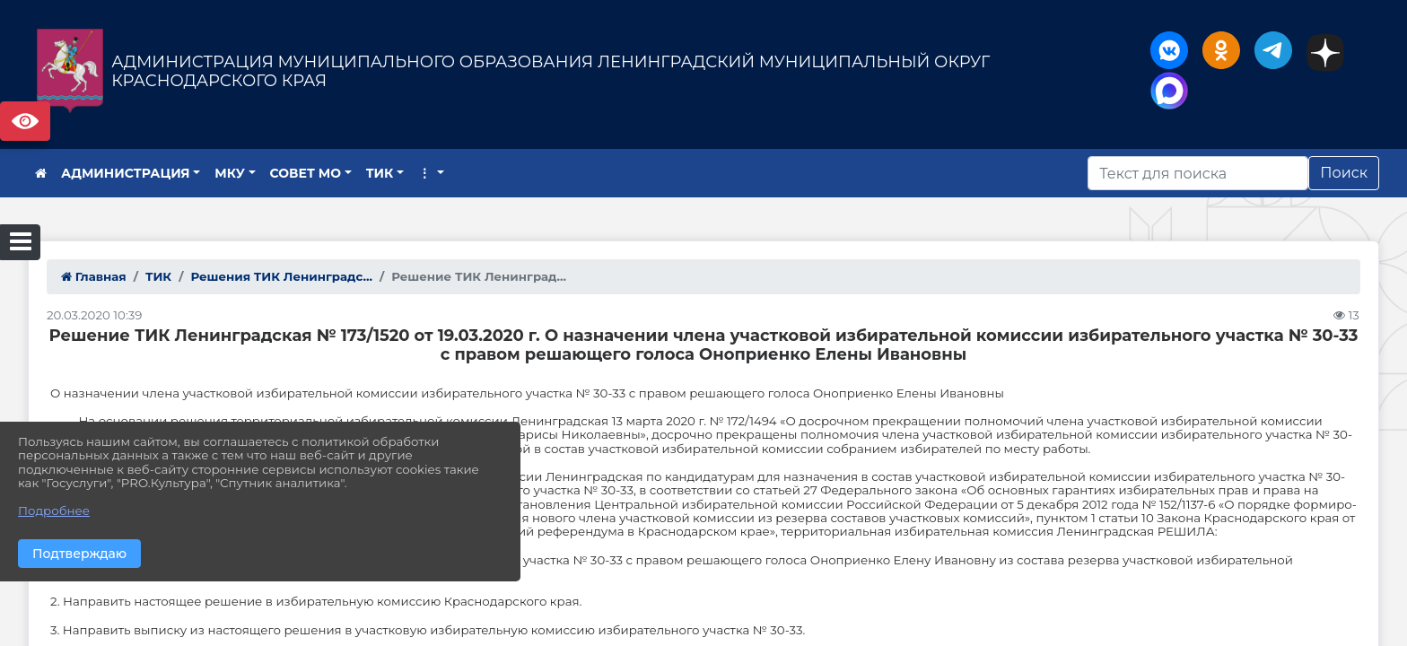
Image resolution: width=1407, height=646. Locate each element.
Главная (94, 276)
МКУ (229, 173)
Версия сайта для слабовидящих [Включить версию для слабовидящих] (25, 121)
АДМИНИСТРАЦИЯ (125, 173)
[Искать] (1198, 173)
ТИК (380, 173)
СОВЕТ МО (306, 173)
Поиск (1344, 172)
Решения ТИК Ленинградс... (281, 276)
